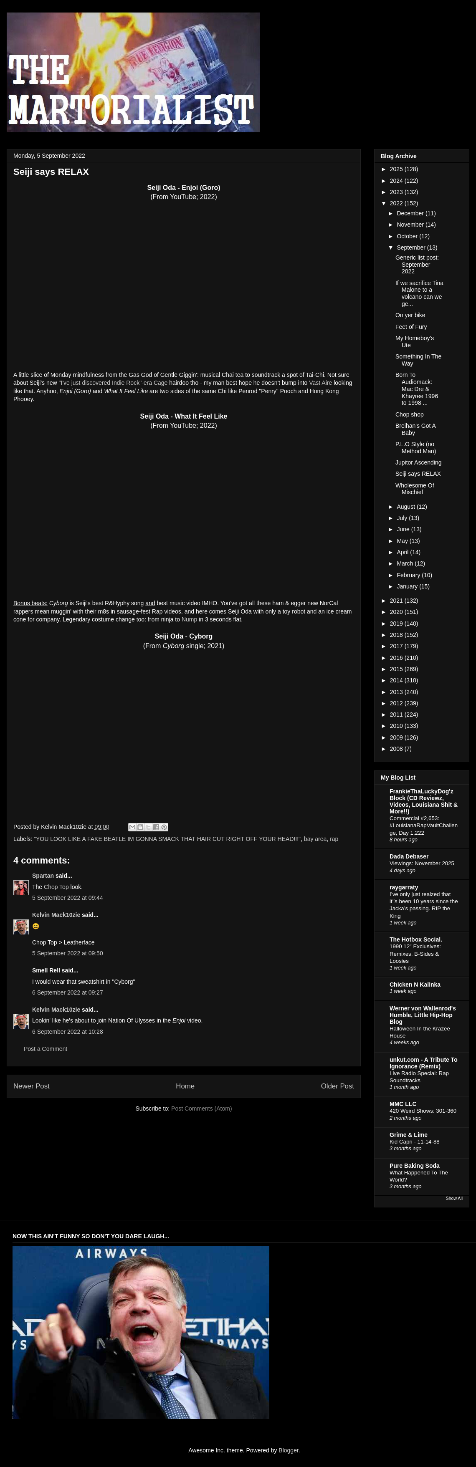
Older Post (337, 1086)
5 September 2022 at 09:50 (67, 953)
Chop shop (409, 414)
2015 (397, 669)
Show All (454, 1198)
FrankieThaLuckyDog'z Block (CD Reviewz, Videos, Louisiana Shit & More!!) (424, 801)
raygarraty (404, 887)
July (403, 518)
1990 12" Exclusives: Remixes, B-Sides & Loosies (415, 953)
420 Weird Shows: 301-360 (423, 1111)
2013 (397, 692)
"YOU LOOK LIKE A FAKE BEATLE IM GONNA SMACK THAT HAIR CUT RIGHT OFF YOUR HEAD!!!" (167, 839)
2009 (397, 737)
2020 (397, 612)
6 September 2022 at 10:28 (67, 1031)
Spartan (43, 875)
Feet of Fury (411, 326)
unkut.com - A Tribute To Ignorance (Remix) (424, 1063)
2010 (397, 725)
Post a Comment (45, 1048)
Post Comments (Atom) (201, 1108)
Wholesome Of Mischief (414, 489)
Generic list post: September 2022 (417, 264)
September (412, 247)
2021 (397, 600)
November (411, 224)
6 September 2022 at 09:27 (67, 992)
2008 (397, 748)
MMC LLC (403, 1104)
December (411, 213)
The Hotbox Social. (416, 939)
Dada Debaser (409, 856)
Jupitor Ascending (418, 462)
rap (334, 839)
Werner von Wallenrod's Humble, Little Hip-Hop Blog (423, 1015)
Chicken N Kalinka (415, 984)
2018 (397, 634)
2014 (397, 680)
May (403, 541)
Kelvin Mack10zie (56, 915)
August (406, 506)
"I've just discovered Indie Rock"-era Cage (113, 382)
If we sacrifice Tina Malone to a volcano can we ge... (419, 293)
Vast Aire (320, 382)
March (406, 563)
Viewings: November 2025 (422, 863)
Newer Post (31, 1086)
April (403, 552)
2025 (397, 169)
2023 (397, 192)
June (404, 529)
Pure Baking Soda (415, 1165)
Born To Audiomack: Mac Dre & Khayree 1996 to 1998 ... (416, 388)
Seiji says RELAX (418, 473)
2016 (397, 657)
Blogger (288, 1450)
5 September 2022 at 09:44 (67, 897)
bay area (315, 839)
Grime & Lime (409, 1134)
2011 (397, 714)
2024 (397, 180)
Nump (189, 619)
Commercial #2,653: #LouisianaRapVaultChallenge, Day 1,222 (424, 825)
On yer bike (410, 315)
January (408, 586)
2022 (397, 203)
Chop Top (56, 887)
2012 (397, 703)
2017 (397, 646)
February (409, 575)
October (408, 236)
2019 (397, 623)
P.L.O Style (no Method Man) (415, 447)
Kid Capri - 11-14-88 (415, 1142)
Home (185, 1086)
